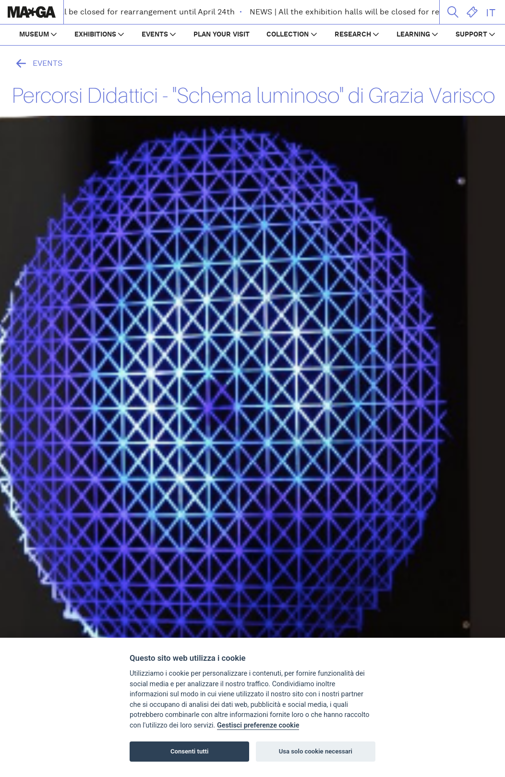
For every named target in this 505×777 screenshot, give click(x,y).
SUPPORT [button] (471, 34)
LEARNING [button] (413, 34)
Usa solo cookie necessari (315, 751)
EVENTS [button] (155, 34)
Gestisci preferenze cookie (258, 725)
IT (490, 13)
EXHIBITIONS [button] (95, 34)
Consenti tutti (189, 751)
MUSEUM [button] (34, 34)
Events (37, 63)
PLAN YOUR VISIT (221, 34)
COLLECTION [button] (287, 34)
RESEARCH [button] (353, 34)
